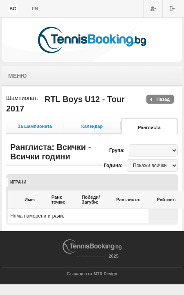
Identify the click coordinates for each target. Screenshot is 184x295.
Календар (92, 126)
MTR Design (105, 274)
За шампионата (35, 126)
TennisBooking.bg (92, 40)
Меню (17, 76)
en (35, 8)
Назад (163, 99)
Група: (117, 150)
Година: (113, 165)
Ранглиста (149, 127)
